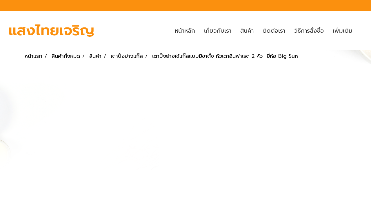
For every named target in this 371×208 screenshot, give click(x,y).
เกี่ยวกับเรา (217, 30)
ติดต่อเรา (274, 30)
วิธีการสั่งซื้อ (309, 30)
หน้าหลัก (185, 30)
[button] (362, 30)
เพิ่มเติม (342, 30)
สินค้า (247, 30)
